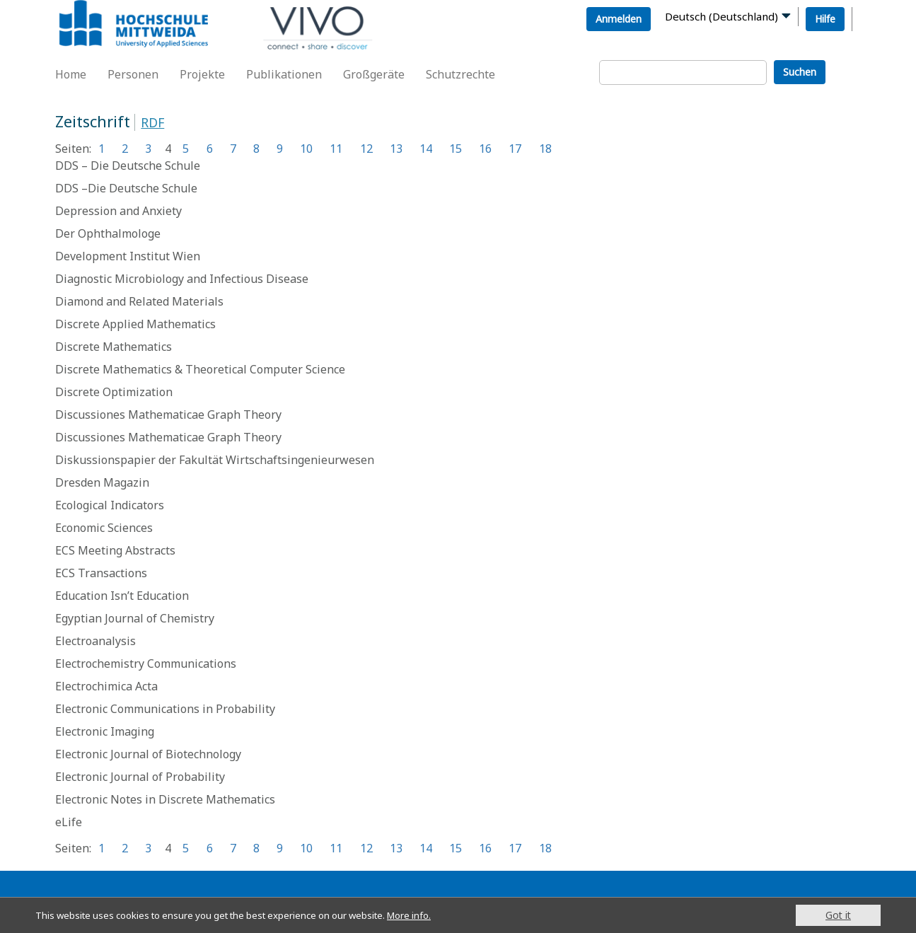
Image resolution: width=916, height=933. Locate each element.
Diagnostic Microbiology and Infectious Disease (181, 278)
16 (485, 148)
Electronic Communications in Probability (165, 709)
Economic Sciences (104, 527)
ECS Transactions (101, 573)
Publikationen (284, 74)
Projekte (202, 74)
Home (70, 74)
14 (425, 148)
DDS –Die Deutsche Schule (126, 188)
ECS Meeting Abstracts (115, 550)
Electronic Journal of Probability (140, 776)
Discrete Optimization (114, 392)
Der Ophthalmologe (108, 233)
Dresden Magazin (102, 482)
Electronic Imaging (104, 731)
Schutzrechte (460, 74)
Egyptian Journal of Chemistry (134, 618)
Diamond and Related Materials (139, 301)
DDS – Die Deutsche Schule (127, 165)
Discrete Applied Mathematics (135, 324)
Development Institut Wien (127, 256)
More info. (430, 915)
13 (396, 148)
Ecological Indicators (109, 505)
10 (306, 148)
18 (545, 148)
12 (366, 148)
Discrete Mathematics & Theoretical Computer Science (200, 369)
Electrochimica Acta (106, 686)
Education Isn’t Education (122, 595)
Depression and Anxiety (118, 211)
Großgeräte (374, 74)
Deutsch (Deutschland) (721, 16)
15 (455, 148)
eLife (68, 822)
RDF (152, 122)
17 (515, 148)
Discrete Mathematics (113, 346)
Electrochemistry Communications (145, 663)
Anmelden (619, 18)
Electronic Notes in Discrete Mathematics (165, 799)
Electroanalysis (95, 641)
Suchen (799, 72)
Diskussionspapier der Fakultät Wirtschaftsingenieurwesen (214, 460)
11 (336, 148)
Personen (133, 74)
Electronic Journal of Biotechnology (148, 754)
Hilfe (825, 18)
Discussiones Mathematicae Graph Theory (168, 414)
